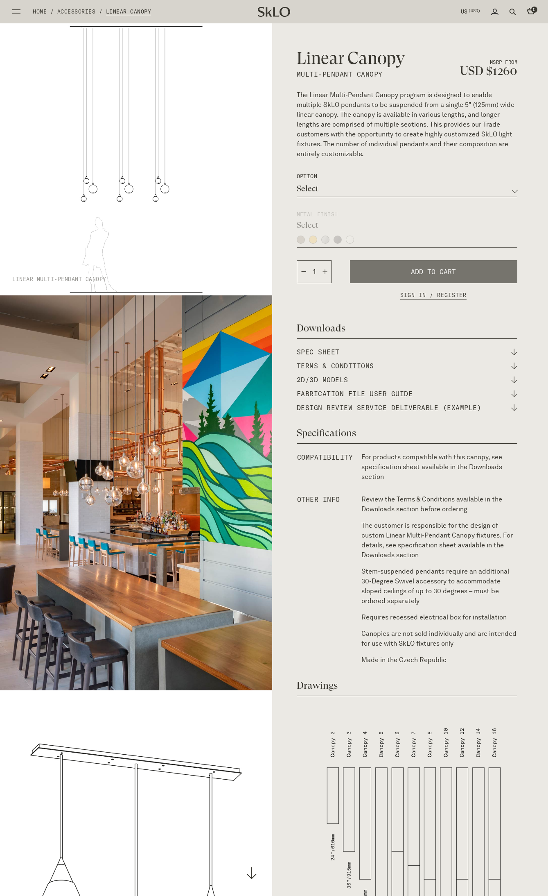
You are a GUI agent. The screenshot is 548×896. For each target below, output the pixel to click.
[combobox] (407, 189)
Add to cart (433, 272)
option (307, 176)
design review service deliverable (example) (389, 408)
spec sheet (318, 352)
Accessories (76, 11)
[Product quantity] (314, 272)
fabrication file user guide (355, 394)
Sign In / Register (433, 295)
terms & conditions (335, 366)
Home (40, 11)
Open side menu (16, 11)
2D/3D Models (322, 380)
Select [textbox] (307, 189)
